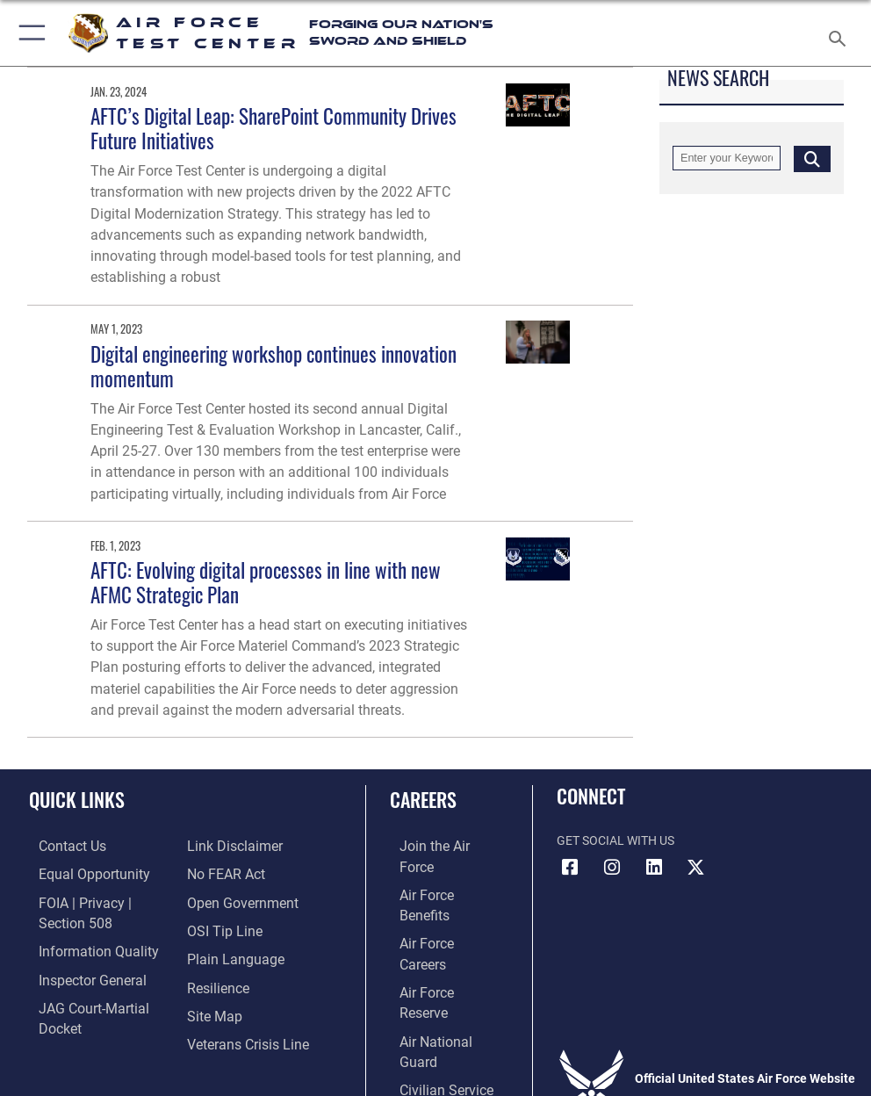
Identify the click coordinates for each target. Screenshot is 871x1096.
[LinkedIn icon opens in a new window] (654, 867)
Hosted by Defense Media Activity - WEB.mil (436, 1058)
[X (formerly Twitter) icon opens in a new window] (696, 867)
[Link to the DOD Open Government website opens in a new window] (236, 873)
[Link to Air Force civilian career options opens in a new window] (430, 980)
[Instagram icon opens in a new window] (612, 867)
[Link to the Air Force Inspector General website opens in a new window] (77, 972)
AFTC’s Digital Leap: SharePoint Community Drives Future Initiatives (273, 127)
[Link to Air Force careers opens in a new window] (436, 899)
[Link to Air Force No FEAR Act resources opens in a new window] (221, 846)
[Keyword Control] (727, 158)
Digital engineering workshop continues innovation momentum (273, 365)
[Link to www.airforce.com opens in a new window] (437, 846)
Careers (423, 799)
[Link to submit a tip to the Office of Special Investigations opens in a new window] (219, 899)
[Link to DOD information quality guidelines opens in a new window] (82, 945)
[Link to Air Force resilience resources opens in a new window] (214, 953)
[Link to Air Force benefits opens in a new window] (438, 873)
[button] (28, 33)
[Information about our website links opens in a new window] (70, 1026)
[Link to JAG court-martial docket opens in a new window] (99, 998)
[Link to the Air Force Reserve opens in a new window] (437, 926)
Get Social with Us (615, 840)
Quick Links (77, 799)
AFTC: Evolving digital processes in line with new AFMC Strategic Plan (265, 581)
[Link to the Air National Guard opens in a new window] (440, 953)
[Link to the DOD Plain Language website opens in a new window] (229, 926)
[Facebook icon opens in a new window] (570, 867)
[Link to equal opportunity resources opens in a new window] (78, 873)
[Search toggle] (841, 33)
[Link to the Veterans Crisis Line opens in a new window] (240, 1006)
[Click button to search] (812, 158)
